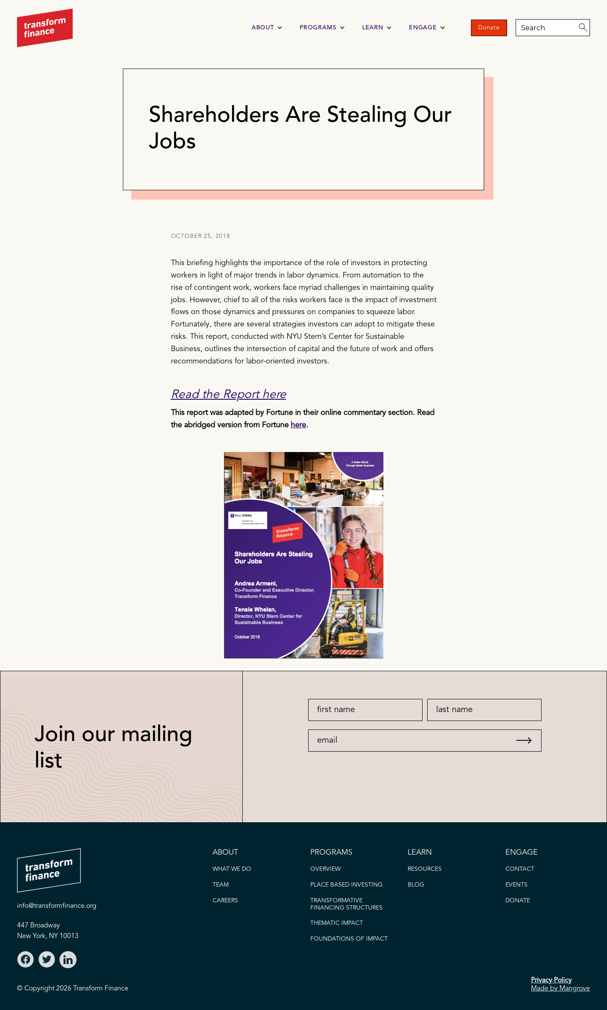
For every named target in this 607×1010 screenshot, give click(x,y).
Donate (489, 28)
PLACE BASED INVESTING (346, 885)
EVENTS (516, 885)
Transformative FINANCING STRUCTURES (346, 904)
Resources (425, 869)
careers (225, 901)
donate (517, 901)
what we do (232, 869)
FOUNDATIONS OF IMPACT (349, 939)
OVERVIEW (325, 869)
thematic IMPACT (336, 923)
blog (416, 885)
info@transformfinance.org (56, 906)
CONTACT (519, 869)
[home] (45, 28)
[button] (267, 28)
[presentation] (370, 768)
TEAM (221, 885)
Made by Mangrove (560, 988)
